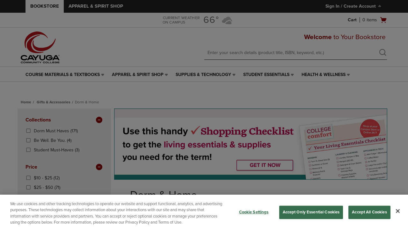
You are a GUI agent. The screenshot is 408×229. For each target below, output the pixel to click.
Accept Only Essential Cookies (311, 212)
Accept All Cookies (369, 212)
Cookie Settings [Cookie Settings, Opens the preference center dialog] (254, 212)
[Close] (398, 211)
